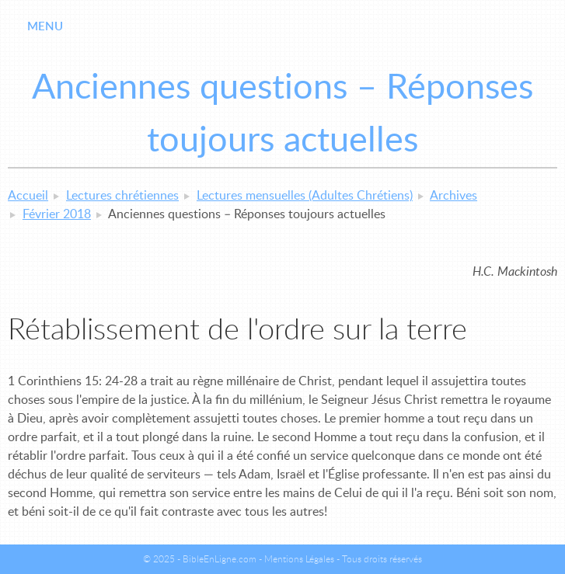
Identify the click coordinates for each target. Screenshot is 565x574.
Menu (45, 27)
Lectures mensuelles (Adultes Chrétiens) (305, 196)
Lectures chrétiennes (122, 196)
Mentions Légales (299, 559)
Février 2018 (57, 214)
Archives (453, 196)
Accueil (28, 196)
